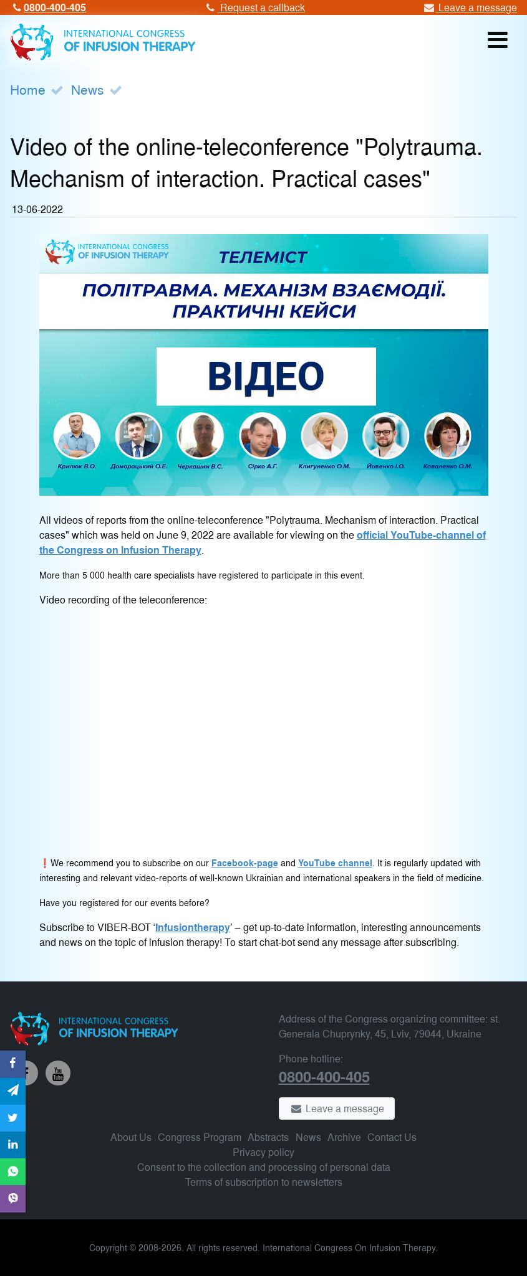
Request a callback (253, 7)
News (87, 89)
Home (28, 89)
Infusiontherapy (192, 927)
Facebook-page (244, 862)
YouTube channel (335, 862)
